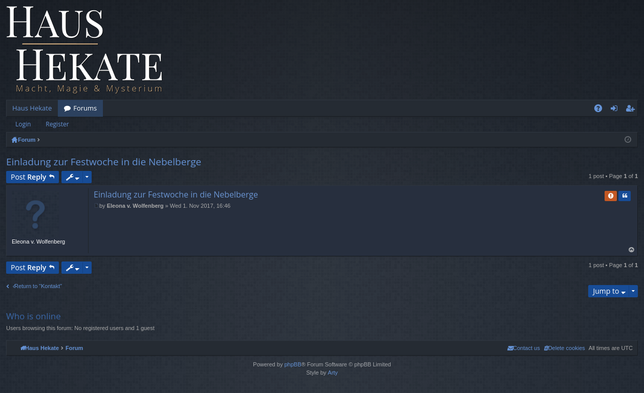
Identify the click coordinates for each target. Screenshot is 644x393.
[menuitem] (564, 348)
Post (28, 177)
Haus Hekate (32, 108)
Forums (85, 108)
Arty (333, 372)
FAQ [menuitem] (601, 110)
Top (632, 250)
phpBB (292, 364)
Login (23, 124)
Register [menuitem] (632, 110)
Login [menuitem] (616, 110)
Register (57, 124)
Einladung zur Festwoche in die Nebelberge (103, 161)
